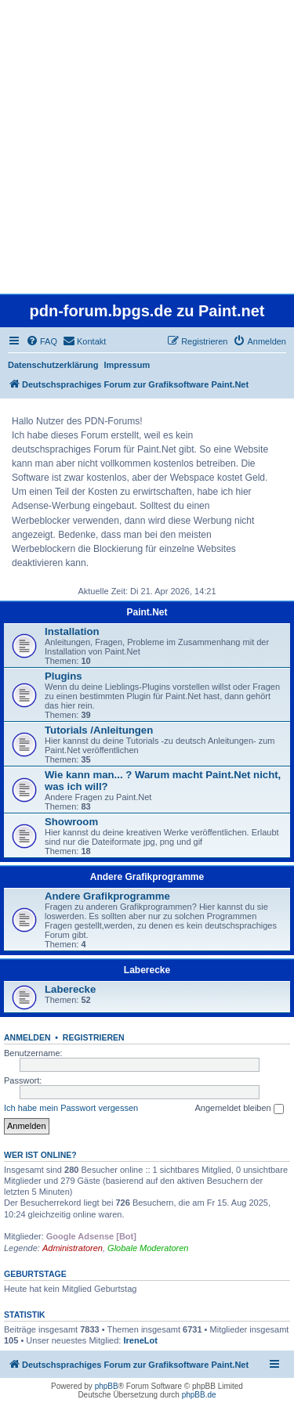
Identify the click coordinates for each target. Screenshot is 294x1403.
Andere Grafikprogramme (147, 876)
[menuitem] (41, 341)
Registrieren (94, 1037)
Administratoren (72, 1248)
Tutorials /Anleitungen (99, 730)
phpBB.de (199, 1394)
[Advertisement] (147, 147)
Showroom (71, 822)
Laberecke (147, 970)
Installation (72, 631)
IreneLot (140, 1340)
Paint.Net (146, 612)
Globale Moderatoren (147, 1248)
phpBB (106, 1386)
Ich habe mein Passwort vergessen (71, 1108)
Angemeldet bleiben (238, 1108)
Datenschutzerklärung (53, 365)
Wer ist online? (40, 1155)
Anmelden (27, 1037)
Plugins (63, 676)
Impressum (127, 365)
